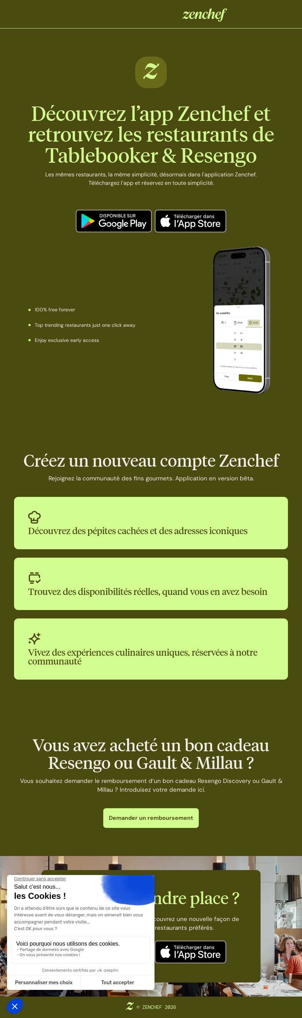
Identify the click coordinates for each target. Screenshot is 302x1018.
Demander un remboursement (151, 818)
